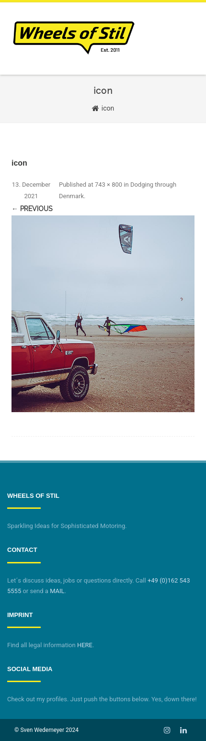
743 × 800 (108, 184)
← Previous (31, 209)
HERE (84, 645)
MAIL (57, 591)
